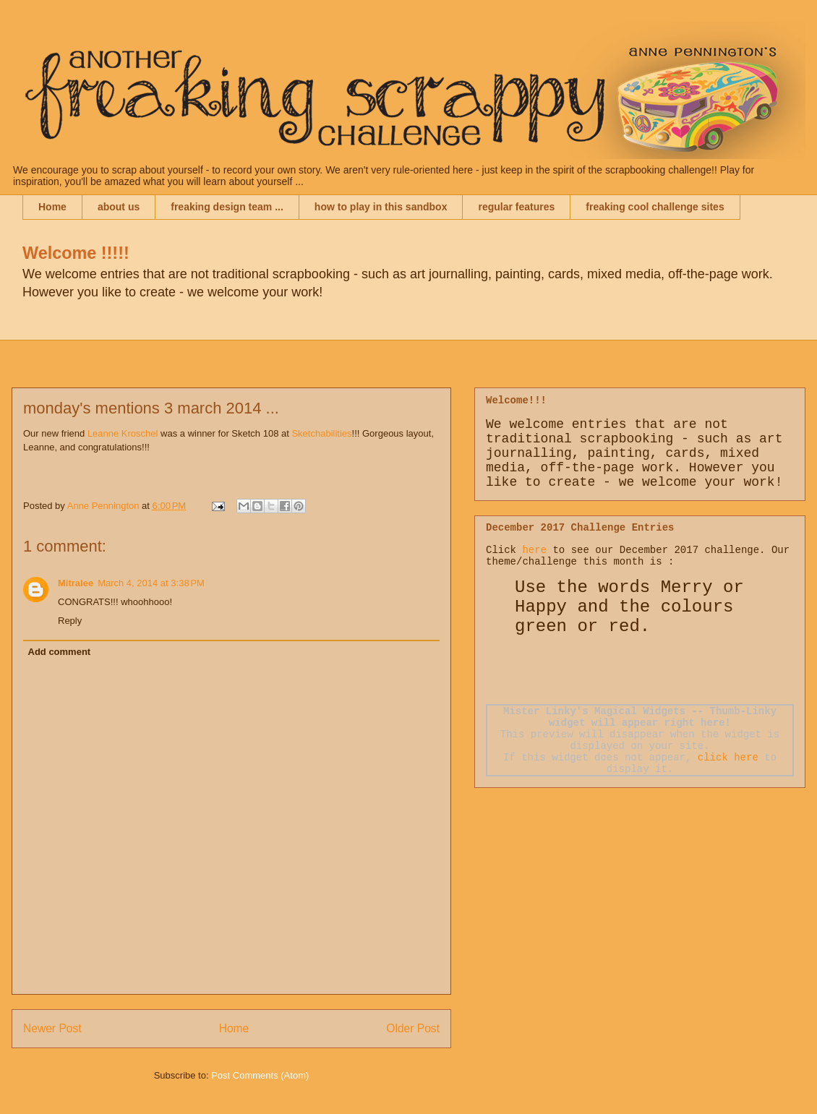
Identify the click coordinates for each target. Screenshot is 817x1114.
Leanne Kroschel (122, 433)
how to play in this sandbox (381, 207)
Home (52, 207)
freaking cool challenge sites (655, 207)
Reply (70, 620)
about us (119, 207)
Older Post (413, 1028)
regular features (516, 207)
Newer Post (52, 1028)
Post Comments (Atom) (260, 1075)
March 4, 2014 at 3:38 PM (151, 583)
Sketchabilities (321, 433)
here (534, 550)
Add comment (59, 651)
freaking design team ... (227, 207)
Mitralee (75, 583)
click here (728, 757)
